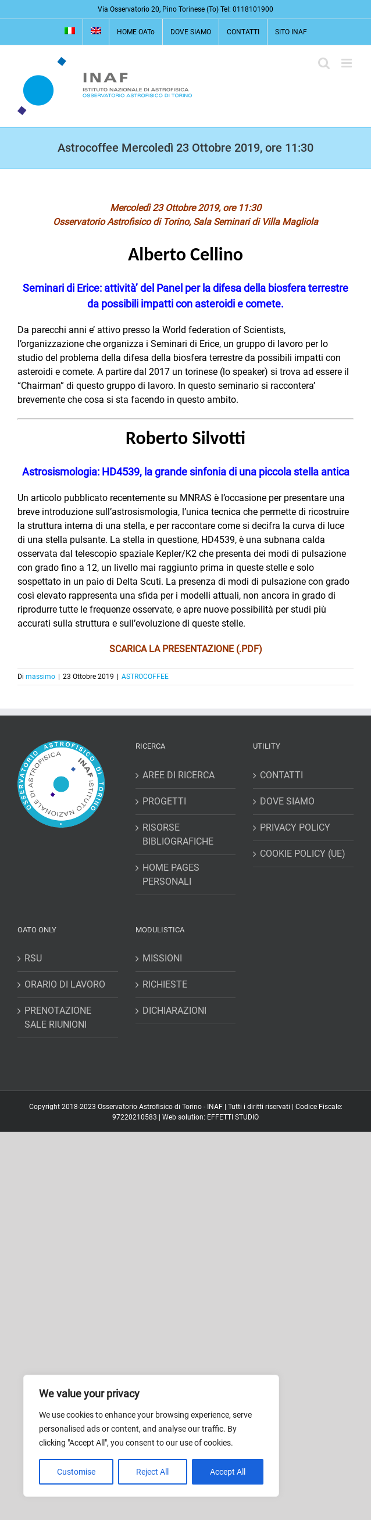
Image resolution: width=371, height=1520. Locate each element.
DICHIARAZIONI (174, 1010)
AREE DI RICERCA (178, 775)
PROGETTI (164, 801)
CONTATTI (281, 775)
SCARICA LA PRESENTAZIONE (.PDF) (185, 649)
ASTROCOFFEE (145, 677)
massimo (40, 677)
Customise (76, 1471)
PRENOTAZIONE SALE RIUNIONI (57, 1017)
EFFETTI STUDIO (233, 1117)
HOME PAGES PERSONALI (170, 874)
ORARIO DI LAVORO (64, 984)
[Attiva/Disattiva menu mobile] (347, 63)
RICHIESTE (164, 984)
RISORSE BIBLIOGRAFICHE (177, 834)
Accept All (227, 1471)
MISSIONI (162, 958)
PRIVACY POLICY (295, 827)
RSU (33, 958)
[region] (151, 1436)
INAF (215, 1107)
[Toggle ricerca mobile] (324, 63)
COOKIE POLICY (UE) (302, 853)
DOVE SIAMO (287, 801)
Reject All (152, 1471)
